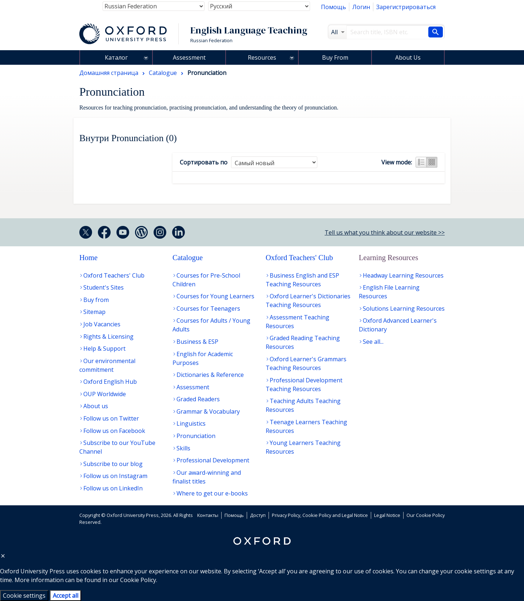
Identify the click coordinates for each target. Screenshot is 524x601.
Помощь (333, 7)
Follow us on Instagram (115, 476)
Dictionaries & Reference (210, 375)
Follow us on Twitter (111, 418)
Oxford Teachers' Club (113, 275)
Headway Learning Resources (403, 275)
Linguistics (191, 423)
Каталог (116, 57)
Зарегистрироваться (406, 7)
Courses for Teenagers (208, 309)
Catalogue (187, 258)
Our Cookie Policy (425, 515)
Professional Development (212, 460)
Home (88, 258)
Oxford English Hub (110, 382)
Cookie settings (24, 596)
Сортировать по (203, 162)
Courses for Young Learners (215, 296)
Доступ (258, 515)
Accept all (65, 596)
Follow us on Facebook (114, 431)
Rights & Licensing (108, 337)
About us (95, 406)
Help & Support (104, 349)
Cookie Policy (138, 580)
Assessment (189, 57)
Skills (183, 448)
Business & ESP (197, 342)
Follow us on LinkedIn (113, 488)
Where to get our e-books (212, 493)
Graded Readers (198, 399)
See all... (373, 342)
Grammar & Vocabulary (208, 411)
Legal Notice (387, 515)
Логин (361, 7)
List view (421, 162)
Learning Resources (388, 258)
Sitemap (94, 312)
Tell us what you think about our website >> (385, 232)
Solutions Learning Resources (404, 309)
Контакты (207, 515)
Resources (262, 57)
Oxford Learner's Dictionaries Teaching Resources (308, 300)
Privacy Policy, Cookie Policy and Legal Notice (320, 515)
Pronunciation (195, 436)
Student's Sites (103, 287)
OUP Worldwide (104, 394)
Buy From (335, 57)
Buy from (96, 300)
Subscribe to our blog (113, 464)
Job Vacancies (101, 324)
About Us (408, 57)
